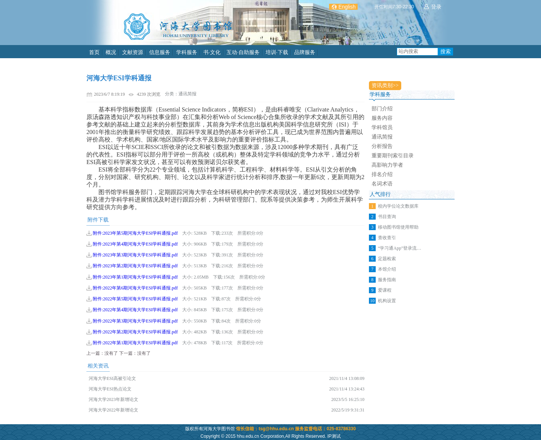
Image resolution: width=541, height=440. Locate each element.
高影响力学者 (387, 165)
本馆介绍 (387, 269)
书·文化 (212, 52)
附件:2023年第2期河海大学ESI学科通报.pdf (135, 265)
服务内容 (382, 118)
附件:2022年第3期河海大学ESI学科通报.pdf (135, 321)
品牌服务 (304, 52)
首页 (94, 52)
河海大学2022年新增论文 (113, 410)
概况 (111, 52)
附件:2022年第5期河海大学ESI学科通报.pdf (135, 298)
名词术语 (382, 184)
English (347, 7)
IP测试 (333, 436)
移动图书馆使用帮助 (398, 227)
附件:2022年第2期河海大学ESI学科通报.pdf (135, 332)
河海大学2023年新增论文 (113, 399)
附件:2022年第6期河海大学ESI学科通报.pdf (135, 288)
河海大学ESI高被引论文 (112, 378)
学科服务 (186, 52)
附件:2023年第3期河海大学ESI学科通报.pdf (135, 255)
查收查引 (387, 237)
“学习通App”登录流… (399, 248)
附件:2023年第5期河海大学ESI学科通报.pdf (135, 233)
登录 (436, 7)
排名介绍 (382, 174)
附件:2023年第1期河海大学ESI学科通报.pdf (135, 277)
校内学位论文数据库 (398, 206)
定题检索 (387, 258)
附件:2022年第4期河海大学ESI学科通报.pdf (135, 309)
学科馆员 (382, 127)
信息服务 (159, 52)
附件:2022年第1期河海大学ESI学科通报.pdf (135, 342)
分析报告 (382, 146)
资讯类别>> (385, 85)
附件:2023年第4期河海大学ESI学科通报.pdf (135, 244)
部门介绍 (382, 109)
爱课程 (384, 290)
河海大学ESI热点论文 (110, 389)
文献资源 (132, 52)
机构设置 (387, 300)
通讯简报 (382, 137)
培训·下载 (277, 52)
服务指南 (387, 279)
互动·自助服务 (243, 52)
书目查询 (387, 216)
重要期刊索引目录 (393, 155)
